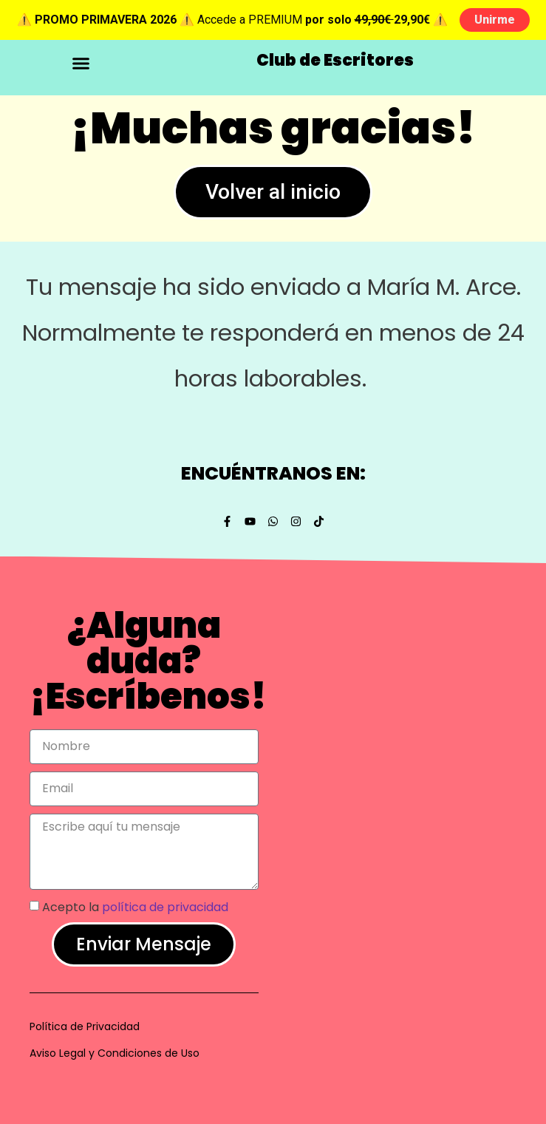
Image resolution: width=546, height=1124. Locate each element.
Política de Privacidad (85, 1026)
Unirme (494, 20)
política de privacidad (165, 907)
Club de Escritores (335, 60)
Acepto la (135, 907)
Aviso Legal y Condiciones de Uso (114, 1053)
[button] (80, 64)
